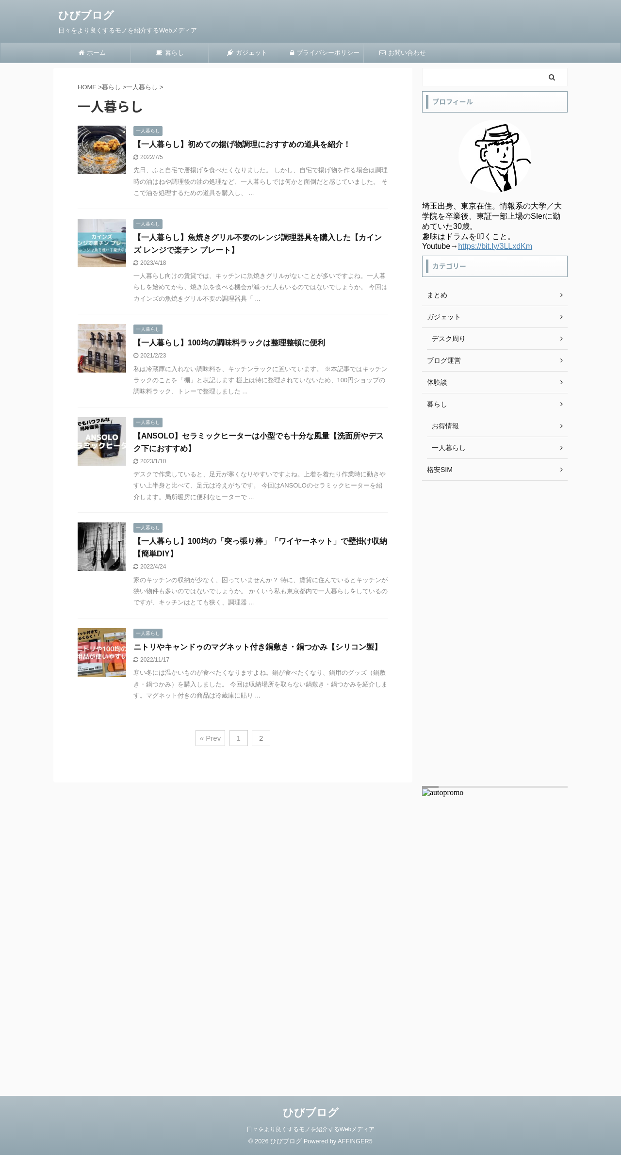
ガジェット (247, 52)
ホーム (92, 52)
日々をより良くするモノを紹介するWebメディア (310, 1129)
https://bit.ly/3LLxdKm (495, 246)
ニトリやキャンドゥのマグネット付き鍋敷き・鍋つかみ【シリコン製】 (257, 647)
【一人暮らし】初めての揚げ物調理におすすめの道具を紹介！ (242, 144)
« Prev (210, 738)
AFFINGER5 (355, 1141)
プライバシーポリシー (325, 52)
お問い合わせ (402, 52)
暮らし (170, 52)
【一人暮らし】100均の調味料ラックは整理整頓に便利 (229, 343)
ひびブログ (86, 15)
